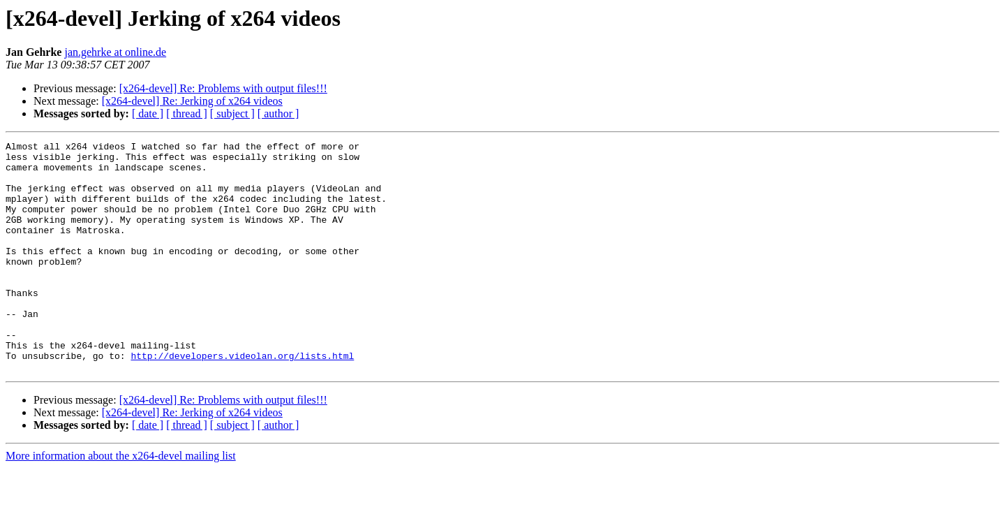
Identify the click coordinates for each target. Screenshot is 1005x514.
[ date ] (147, 113)
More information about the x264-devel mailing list (121, 502)
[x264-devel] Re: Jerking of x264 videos (192, 101)
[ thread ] (186, 113)
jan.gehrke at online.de (115, 52)
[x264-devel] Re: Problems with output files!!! (223, 88)
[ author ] (278, 113)
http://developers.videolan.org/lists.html (242, 399)
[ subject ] (232, 113)
